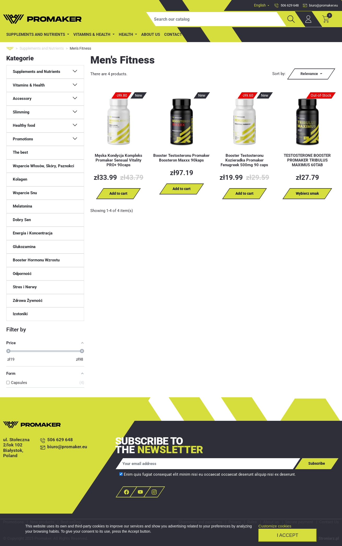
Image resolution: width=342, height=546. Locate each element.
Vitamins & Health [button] (92, 34)
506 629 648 (56, 440)
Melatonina (22, 206)
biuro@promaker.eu (63, 447)
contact (173, 34)
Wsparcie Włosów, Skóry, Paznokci (43, 166)
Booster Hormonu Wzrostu (36, 260)
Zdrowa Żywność (28, 300)
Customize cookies (274, 526)
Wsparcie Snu (25, 193)
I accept (287, 535)
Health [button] (126, 34)
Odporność (22, 273)
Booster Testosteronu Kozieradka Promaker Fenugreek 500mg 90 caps (244, 160)
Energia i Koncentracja (32, 233)
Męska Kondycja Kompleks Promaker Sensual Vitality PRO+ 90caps (118, 160)
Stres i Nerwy (25, 287)
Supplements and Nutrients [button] (36, 34)
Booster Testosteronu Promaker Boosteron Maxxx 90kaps (181, 158)
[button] (45, 72)
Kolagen (20, 179)
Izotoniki (20, 314)
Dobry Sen (22, 219)
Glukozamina (24, 246)
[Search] (216, 19)
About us (150, 34)
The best (20, 152)
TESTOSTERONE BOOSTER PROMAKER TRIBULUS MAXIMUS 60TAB (307, 160)
